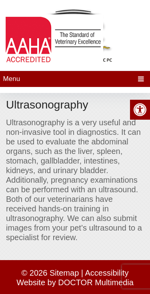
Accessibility (107, 272)
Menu (11, 79)
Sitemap (64, 272)
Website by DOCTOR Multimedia (75, 282)
